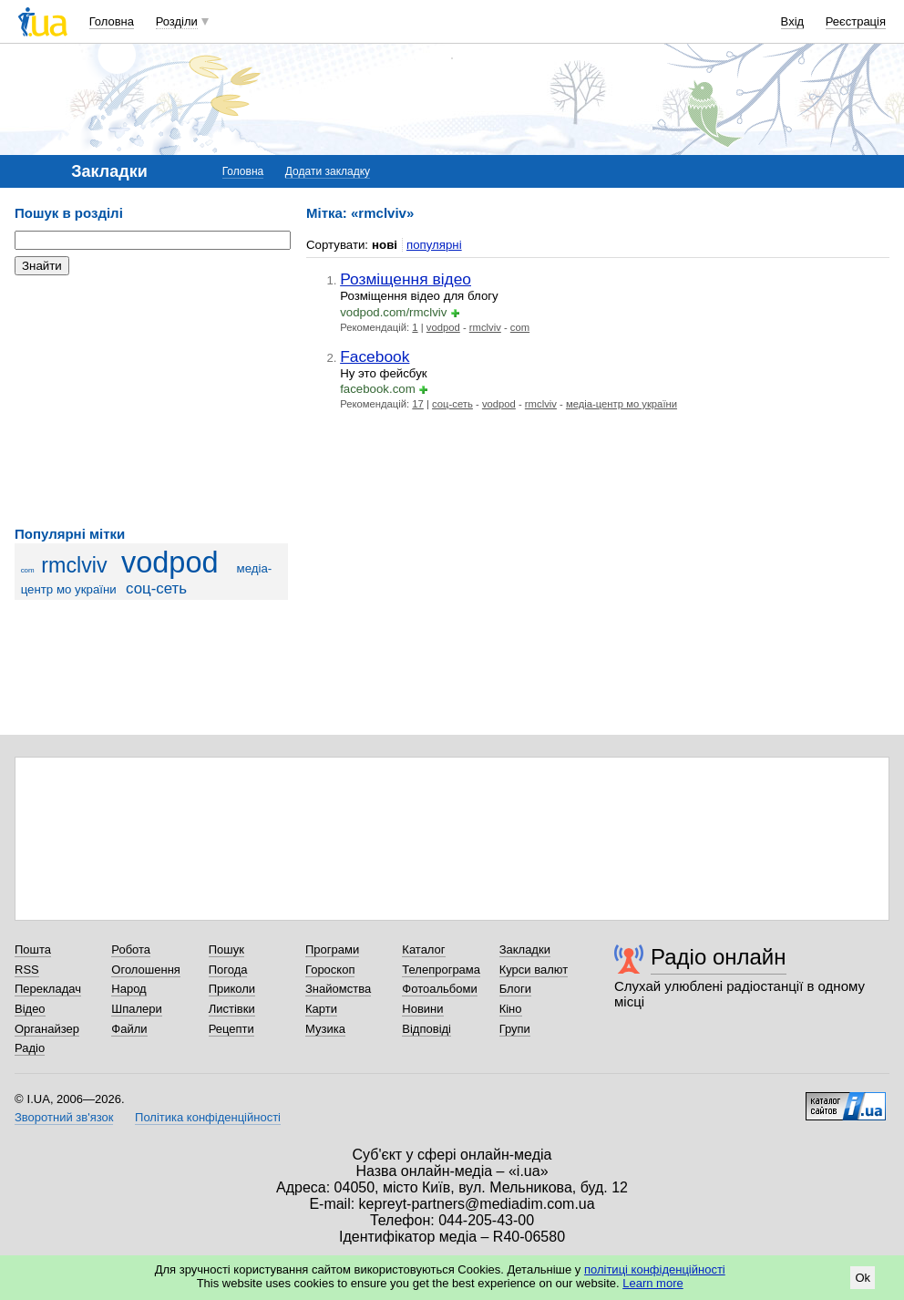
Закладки (524, 949)
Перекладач (48, 989)
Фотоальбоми (439, 989)
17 (418, 403)
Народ (128, 989)
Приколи (232, 989)
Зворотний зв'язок (64, 1117)
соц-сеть (156, 588)
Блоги (515, 989)
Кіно (510, 1009)
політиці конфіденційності (654, 1269)
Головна (111, 21)
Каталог (423, 949)
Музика (325, 1029)
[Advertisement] (151, 401)
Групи (514, 1029)
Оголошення (145, 969)
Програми (332, 949)
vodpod (170, 562)
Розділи (177, 21)
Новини (422, 1009)
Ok (862, 1278)
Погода (228, 969)
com (28, 570)
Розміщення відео (405, 279)
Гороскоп (329, 969)
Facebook (374, 356)
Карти (321, 1009)
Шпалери (136, 1009)
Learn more (652, 1283)
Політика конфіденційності (208, 1117)
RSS (27, 969)
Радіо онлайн (718, 956)
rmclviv (74, 565)
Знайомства (338, 989)
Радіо (30, 1048)
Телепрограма (441, 969)
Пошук (226, 949)
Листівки (232, 1009)
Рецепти (231, 1029)
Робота (130, 949)
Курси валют (534, 969)
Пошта (33, 949)
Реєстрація (856, 21)
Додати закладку (327, 171)
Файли (129, 1029)
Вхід (793, 21)
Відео (30, 1009)
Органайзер (47, 1029)
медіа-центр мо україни (621, 403)
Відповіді (426, 1029)
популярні (434, 245)
